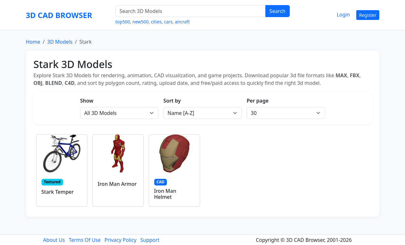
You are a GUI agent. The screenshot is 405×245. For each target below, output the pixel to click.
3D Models (60, 41)
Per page (258, 100)
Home (33, 41)
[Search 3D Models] (191, 11)
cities (156, 22)
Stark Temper (57, 191)
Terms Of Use (85, 239)
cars (168, 22)
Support (149, 239)
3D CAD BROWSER (59, 15)
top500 (123, 22)
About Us (54, 239)
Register (367, 15)
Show (86, 100)
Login (343, 14)
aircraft (182, 22)
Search (277, 11)
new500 (140, 22)
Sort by (172, 100)
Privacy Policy (120, 239)
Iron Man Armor (117, 183)
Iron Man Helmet (165, 193)
